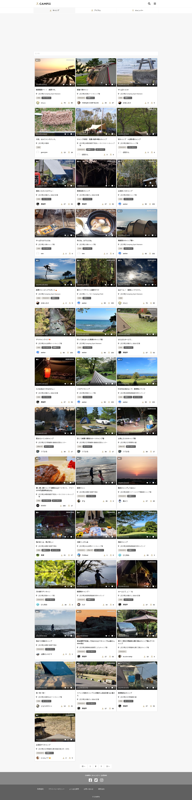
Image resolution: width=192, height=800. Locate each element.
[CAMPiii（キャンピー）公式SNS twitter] (96, 780)
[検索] (149, 3)
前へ (83, 766)
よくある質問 (74, 789)
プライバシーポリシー (56, 789)
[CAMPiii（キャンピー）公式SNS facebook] (90, 780)
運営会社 (101, 789)
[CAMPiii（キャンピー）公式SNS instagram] (101, 780)
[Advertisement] (96, 33)
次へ (108, 766)
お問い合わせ (88, 789)
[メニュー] (155, 3)
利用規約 (40, 789)
